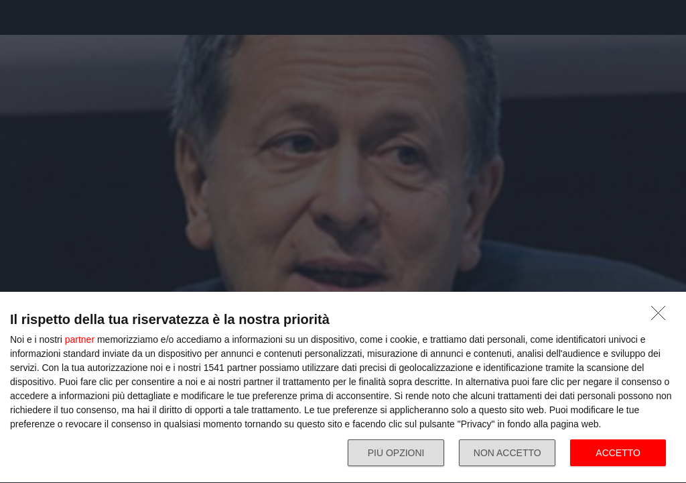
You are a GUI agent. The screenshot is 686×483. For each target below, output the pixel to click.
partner (79, 339)
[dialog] (343, 387)
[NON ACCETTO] (662, 316)
